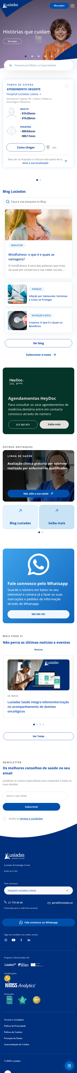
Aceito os (26, 818)
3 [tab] (39, 56)
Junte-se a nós (10, 870)
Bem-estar (17, 245)
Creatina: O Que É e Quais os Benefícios (30, 310)
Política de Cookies (13, 1032)
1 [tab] (26, 56)
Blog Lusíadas (20, 523)
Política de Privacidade (15, 1025)
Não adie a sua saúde (35, 493)
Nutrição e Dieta (41, 315)
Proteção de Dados (13, 1038)
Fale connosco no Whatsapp (41, 922)
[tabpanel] (38, 35)
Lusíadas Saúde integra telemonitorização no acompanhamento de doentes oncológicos (38, 706)
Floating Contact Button (70, 1066)
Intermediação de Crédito (16, 1044)
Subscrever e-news (38, 355)
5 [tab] (52, 56)
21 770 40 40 (15, 902)
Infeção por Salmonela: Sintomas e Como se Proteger (33, 286)
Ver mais (12, 41)
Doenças (37, 289)
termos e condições (31, 818)
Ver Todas (38, 736)
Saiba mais (56, 523)
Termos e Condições (14, 1019)
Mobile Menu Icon (72, 5)
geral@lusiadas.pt (62, 902)
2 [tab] (32, 56)
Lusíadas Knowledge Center (17, 865)
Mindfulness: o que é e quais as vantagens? (32, 211)
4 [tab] (45, 56)
